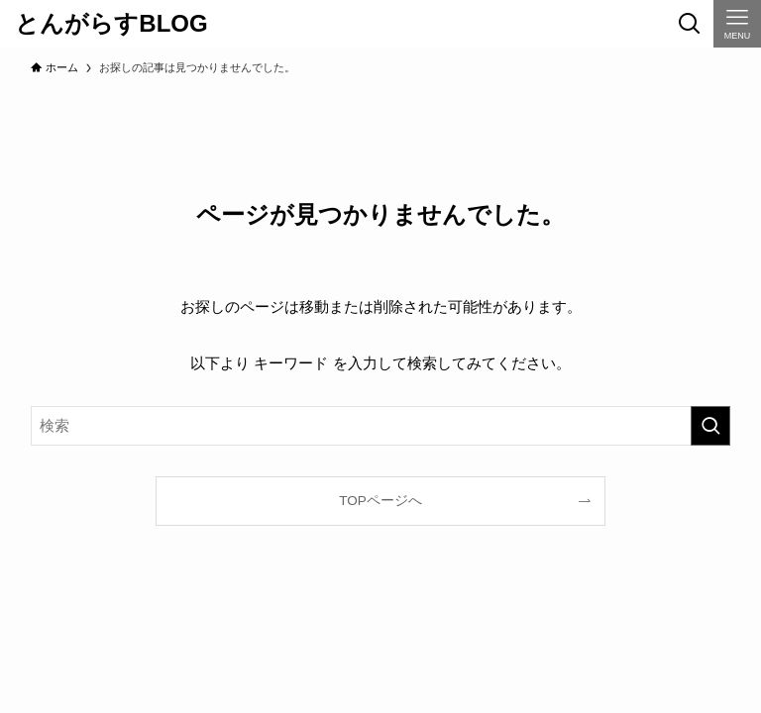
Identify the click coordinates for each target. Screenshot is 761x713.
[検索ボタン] (689, 24)
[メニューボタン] (737, 24)
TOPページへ (380, 500)
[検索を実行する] (710, 426)
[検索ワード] (381, 426)
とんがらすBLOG (111, 24)
